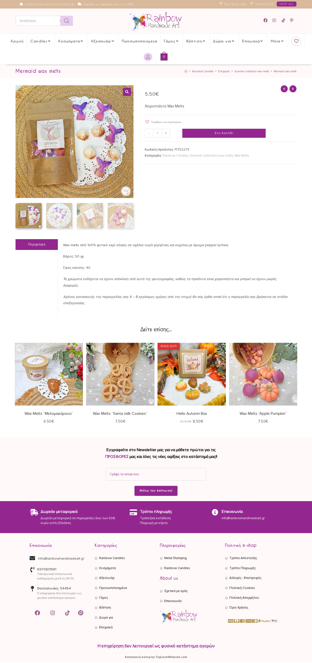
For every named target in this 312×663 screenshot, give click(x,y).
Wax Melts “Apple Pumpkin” (263, 414)
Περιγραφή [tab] (37, 245)
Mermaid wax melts (282, 72)
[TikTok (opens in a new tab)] (283, 21)
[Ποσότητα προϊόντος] (158, 133)
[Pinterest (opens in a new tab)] (292, 21)
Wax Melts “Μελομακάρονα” (49, 414)
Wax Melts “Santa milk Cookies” (120, 414)
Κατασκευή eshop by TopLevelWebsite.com (156, 657)
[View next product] (292, 89)
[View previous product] (284, 89)
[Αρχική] (165, 72)
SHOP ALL (286, 4)
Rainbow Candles (176, 156)
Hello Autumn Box (192, 414)
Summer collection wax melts (211, 156)
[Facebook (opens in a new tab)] (267, 21)
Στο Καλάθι (224, 134)
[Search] (66, 21)
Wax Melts (242, 156)
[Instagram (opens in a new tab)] (275, 21)
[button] (127, 92)
